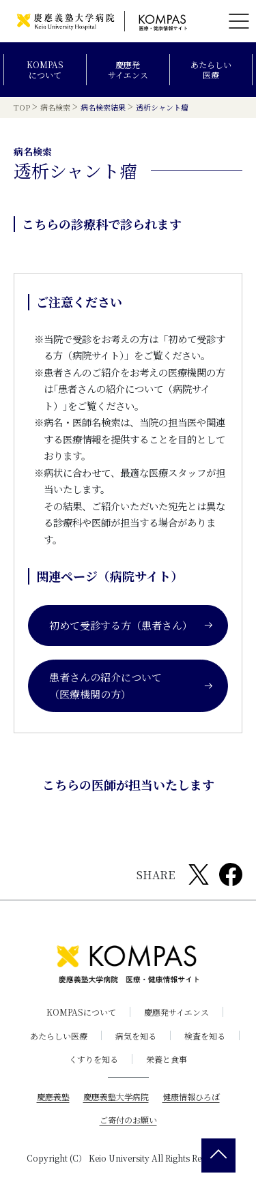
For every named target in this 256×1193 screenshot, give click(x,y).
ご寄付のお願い (128, 1119)
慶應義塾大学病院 (116, 1096)
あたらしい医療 (210, 70)
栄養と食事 (166, 1059)
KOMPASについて (45, 70)
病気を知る (135, 1036)
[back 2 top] (218, 1155)
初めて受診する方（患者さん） (131, 625)
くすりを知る (93, 1059)
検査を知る (204, 1036)
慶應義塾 (53, 1096)
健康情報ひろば (191, 1096)
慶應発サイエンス (128, 70)
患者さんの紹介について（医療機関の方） (131, 686)
